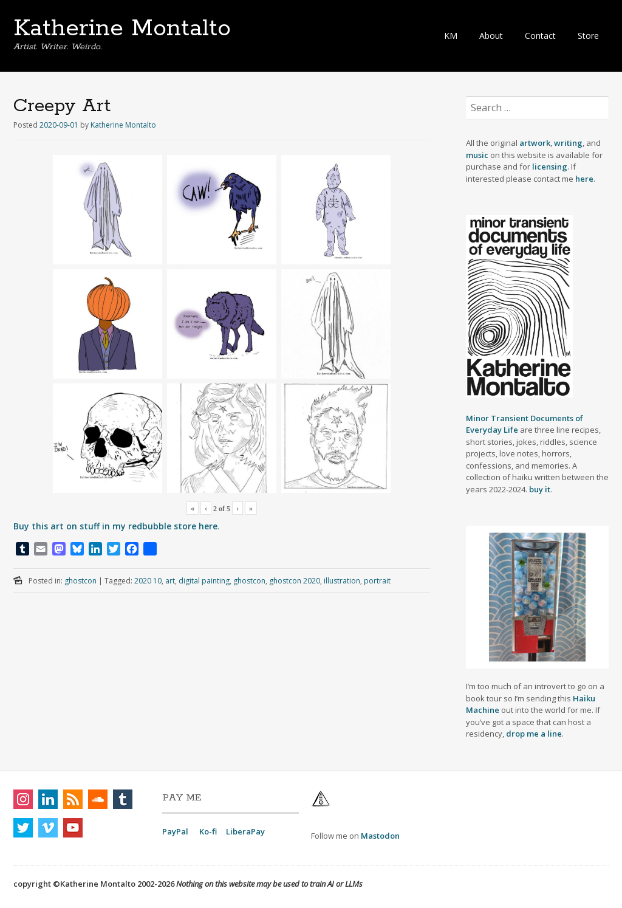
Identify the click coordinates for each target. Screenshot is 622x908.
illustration (342, 581)
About (491, 35)
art (170, 581)
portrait (377, 581)
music (478, 155)
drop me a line (534, 733)
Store (588, 35)
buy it (539, 489)
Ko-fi (208, 831)
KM (450, 35)
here (584, 178)
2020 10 (148, 581)
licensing (549, 166)
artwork (534, 142)
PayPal (175, 831)
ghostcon (80, 581)
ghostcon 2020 (294, 581)
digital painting (204, 581)
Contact (540, 35)
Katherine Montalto (122, 28)
